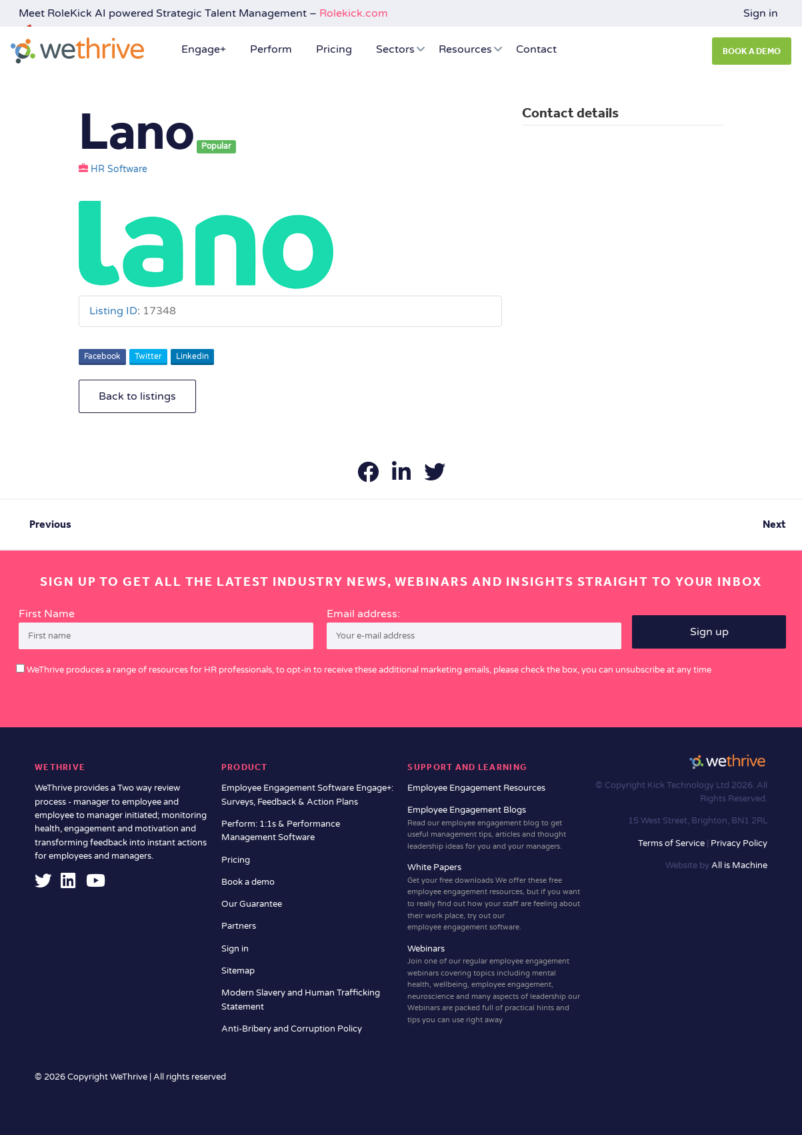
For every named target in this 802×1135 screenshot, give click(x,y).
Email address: (474, 628)
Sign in (760, 13)
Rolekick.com (353, 13)
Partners (238, 926)
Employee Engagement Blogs (494, 828)
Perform (271, 49)
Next (774, 524)
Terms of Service (672, 843)
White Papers (494, 897)
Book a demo (248, 882)
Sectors (395, 49)
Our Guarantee (251, 904)
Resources (465, 49)
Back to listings (137, 396)
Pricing (334, 49)
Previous (50, 524)
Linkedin (192, 356)
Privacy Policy (739, 843)
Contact (536, 49)
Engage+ (203, 49)
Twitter (148, 356)
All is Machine (739, 865)
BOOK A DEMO (752, 51)
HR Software (119, 169)
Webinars (494, 984)
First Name (47, 614)
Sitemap (238, 971)
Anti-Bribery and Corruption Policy (291, 1029)
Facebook (102, 356)
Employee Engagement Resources (476, 788)
